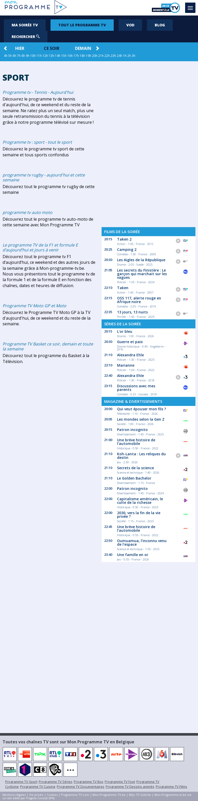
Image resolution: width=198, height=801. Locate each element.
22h (107, 55)
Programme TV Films (171, 786)
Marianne (125, 365)
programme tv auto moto (27, 212)
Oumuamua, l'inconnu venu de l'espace (142, 542)
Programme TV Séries (55, 781)
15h (64, 55)
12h (45, 55)
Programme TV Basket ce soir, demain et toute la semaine (48, 346)
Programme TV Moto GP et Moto (34, 306)
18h (82, 55)
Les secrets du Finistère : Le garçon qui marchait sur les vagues (142, 274)
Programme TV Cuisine (37, 786)
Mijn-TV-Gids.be (140, 795)
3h (133, 55)
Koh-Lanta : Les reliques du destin (141, 455)
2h (129, 55)
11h (39, 55)
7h (19, 55)
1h (125, 55)
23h (113, 55)
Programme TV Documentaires (80, 786)
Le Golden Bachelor (134, 478)
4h (5, 55)
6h (14, 55)
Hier (19, 48)
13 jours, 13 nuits (132, 312)
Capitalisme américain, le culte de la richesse (140, 500)
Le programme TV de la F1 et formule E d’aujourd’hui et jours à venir (40, 247)
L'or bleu (124, 331)
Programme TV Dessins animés (130, 786)
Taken (122, 287)
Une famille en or (132, 554)
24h (119, 55)
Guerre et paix (130, 341)
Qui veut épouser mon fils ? (141, 408)
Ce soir (51, 48)
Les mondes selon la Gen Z (140, 419)
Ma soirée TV (25, 24)
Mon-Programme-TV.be (109, 795)
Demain (83, 48)
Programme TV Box (88, 781)
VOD (130, 24)
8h (23, 55)
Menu (191, 5)
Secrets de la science (135, 467)
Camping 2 (126, 249)
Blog (160, 24)
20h (94, 55)
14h (57, 55)
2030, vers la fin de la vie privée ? (138, 514)
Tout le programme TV (82, 24)
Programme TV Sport (21, 781)
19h (88, 55)
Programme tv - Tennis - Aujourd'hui (38, 92)
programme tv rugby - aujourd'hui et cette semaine (44, 177)
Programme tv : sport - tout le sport (37, 142)
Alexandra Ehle (130, 354)
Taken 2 (124, 239)
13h (51, 55)
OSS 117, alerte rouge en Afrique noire (139, 300)
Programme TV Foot (120, 781)
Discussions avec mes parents (136, 387)
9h (27, 55)
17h (76, 55)
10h (33, 55)
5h (10, 55)
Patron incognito (132, 429)
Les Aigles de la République (141, 259)
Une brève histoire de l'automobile (136, 441)
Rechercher (26, 36)
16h (70, 55)
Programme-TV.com (75, 795)
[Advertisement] (148, 142)
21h (101, 55)
